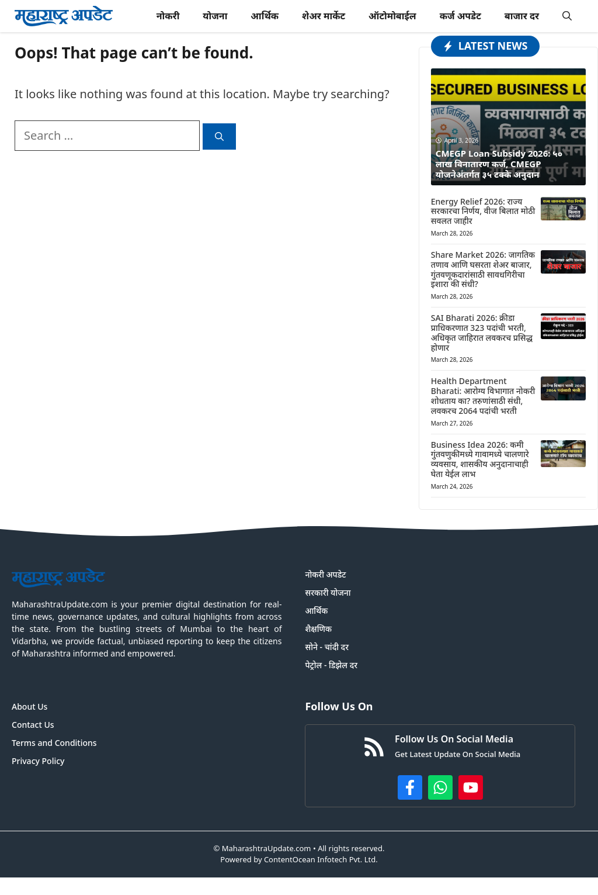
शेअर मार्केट (323, 15)
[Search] (219, 136)
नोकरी (168, 15)
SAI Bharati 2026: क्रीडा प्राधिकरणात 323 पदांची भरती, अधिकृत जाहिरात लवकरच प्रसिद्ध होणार (482, 332)
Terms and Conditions (54, 742)
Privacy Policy (38, 760)
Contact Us (33, 724)
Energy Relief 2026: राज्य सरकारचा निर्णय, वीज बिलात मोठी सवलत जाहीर (483, 211)
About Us (29, 706)
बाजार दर (522, 15)
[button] (567, 16)
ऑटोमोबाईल (392, 15)
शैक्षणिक (318, 628)
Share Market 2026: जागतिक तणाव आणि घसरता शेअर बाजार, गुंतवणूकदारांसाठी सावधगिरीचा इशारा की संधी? (483, 269)
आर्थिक (265, 15)
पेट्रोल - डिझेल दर (331, 665)
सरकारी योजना (327, 592)
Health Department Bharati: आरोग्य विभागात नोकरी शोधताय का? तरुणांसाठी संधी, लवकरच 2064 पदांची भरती (483, 395)
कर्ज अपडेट (460, 15)
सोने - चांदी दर (327, 646)
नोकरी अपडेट (325, 574)
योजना (215, 15)
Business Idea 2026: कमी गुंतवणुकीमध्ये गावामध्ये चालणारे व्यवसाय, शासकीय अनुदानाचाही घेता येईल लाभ (480, 459)
